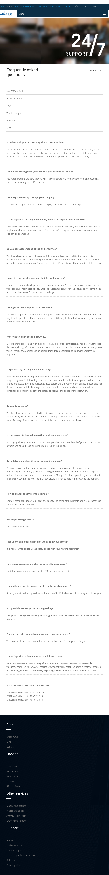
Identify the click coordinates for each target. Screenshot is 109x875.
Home (93, 70)
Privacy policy (13, 865)
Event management (16, 820)
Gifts (8, 127)
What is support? (14, 113)
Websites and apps (15, 810)
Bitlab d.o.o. (12, 736)
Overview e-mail (14, 90)
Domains (10, 781)
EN (94, 6)
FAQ (8, 105)
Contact (10, 746)
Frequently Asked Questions (20, 855)
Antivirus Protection (16, 815)
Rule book (11, 120)
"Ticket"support (14, 845)
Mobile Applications (16, 805)
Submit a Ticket (14, 98)
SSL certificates (13, 786)
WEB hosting (12, 766)
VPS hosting (12, 771)
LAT (86, 6)
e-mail (9, 840)
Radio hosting (13, 776)
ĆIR (77, 6)
